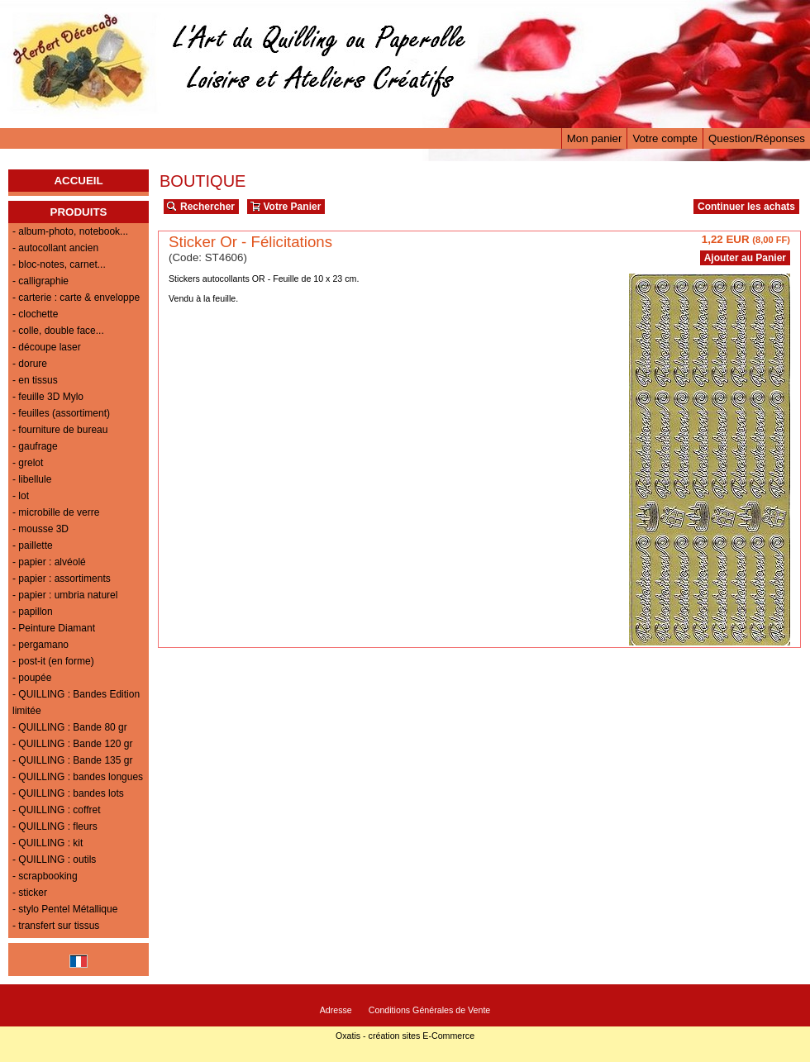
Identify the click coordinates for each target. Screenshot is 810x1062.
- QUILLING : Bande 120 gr (72, 744)
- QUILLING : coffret (56, 810)
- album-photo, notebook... (70, 231)
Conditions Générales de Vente (430, 1010)
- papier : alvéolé (49, 562)
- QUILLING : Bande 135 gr (72, 760)
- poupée (31, 677)
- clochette (35, 314)
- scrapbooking (45, 876)
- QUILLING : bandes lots (68, 793)
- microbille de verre (55, 512)
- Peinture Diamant (53, 628)
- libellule (31, 479)
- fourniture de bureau (59, 430)
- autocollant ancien (55, 248)
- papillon (32, 611)
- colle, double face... (58, 330)
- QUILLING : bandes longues (77, 777)
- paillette (32, 545)
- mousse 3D (40, 529)
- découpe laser (46, 347)
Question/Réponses (756, 138)
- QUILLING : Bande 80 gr (69, 727)
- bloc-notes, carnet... (59, 264)
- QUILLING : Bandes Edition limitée (76, 702)
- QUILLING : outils (54, 859)
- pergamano (40, 644)
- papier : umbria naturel (64, 595)
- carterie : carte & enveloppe (76, 297)
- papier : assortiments (61, 578)
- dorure (29, 363)
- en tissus (35, 380)
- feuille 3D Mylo (47, 396)
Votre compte (665, 138)
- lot (20, 496)
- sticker (29, 892)
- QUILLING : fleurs (55, 826)
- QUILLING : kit (47, 843)
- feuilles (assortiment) (61, 413)
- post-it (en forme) (53, 661)
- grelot (27, 463)
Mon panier (594, 138)
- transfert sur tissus (55, 925)
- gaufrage (35, 446)
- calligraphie (40, 281)
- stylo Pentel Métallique (64, 909)
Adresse (336, 1010)
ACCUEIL (78, 180)
